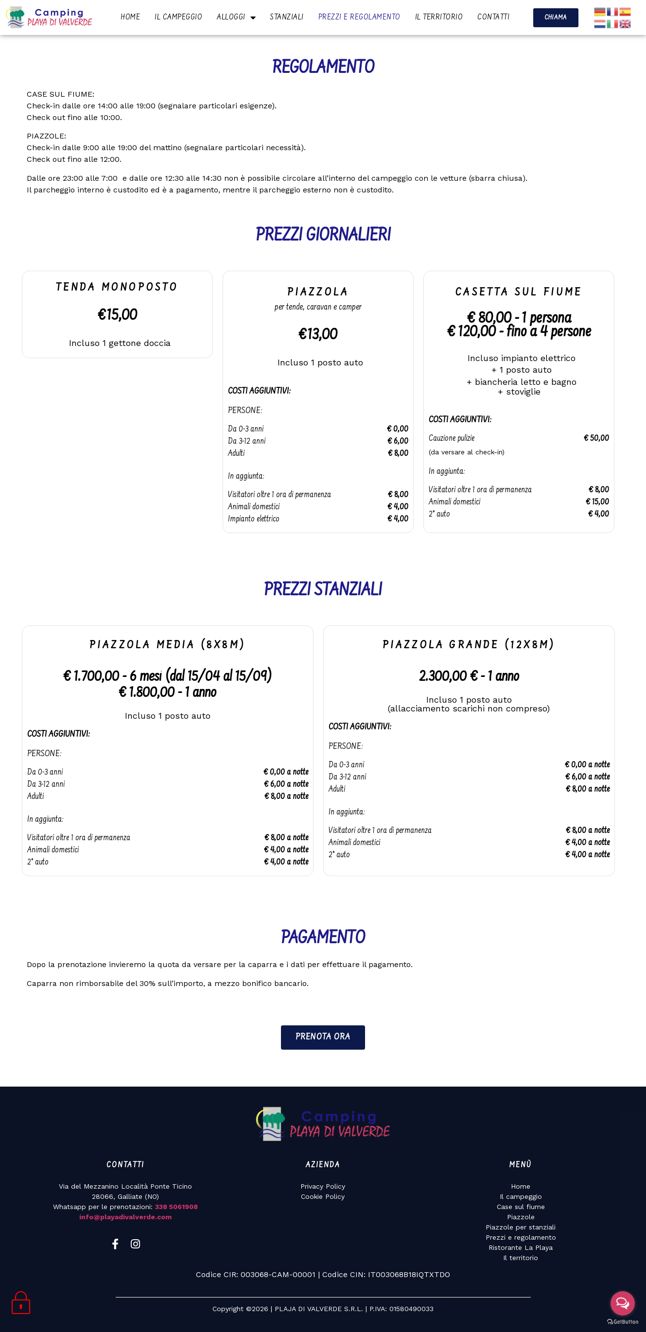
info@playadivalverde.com (125, 1217)
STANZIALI (287, 17)
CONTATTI (493, 17)
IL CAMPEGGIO (178, 17)
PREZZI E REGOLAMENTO (359, 17)
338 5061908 (176, 1207)
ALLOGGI (236, 17)
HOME (130, 17)
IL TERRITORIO (439, 17)
